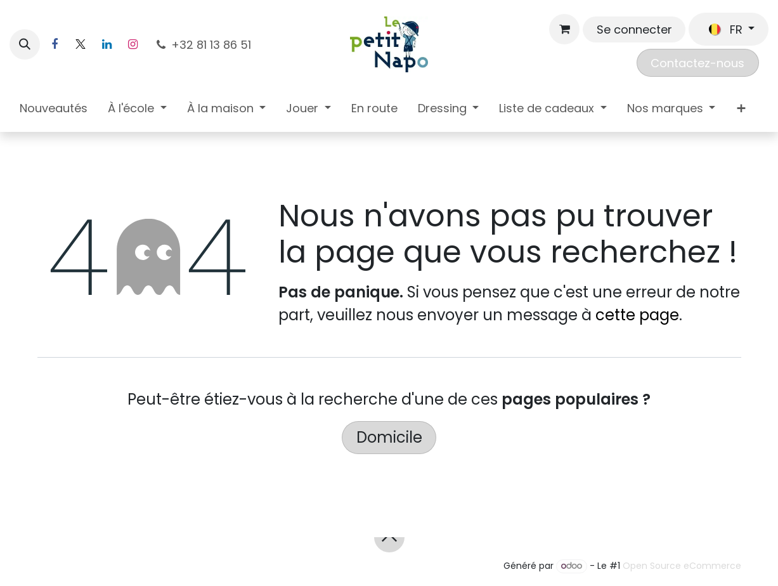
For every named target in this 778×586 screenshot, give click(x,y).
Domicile (389, 437)
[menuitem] (54, 110)
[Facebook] (54, 44)
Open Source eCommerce (682, 565)
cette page (637, 314)
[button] (25, 44)
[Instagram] (132, 44)
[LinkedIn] (106, 44)
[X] (80, 44)
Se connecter (634, 29)
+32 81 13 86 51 (203, 45)
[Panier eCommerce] (564, 29)
